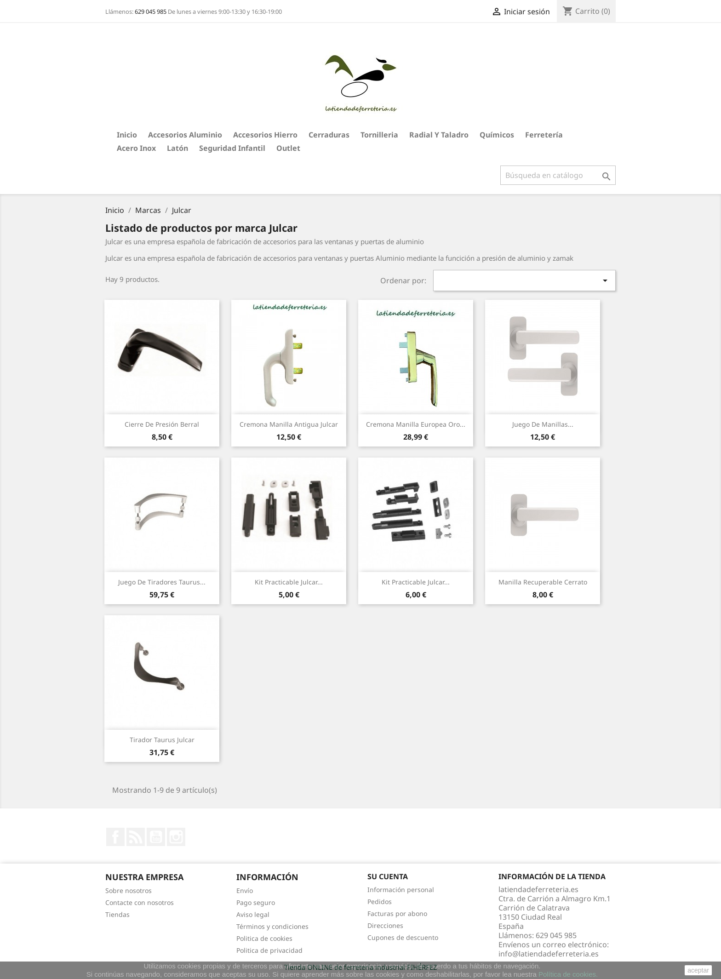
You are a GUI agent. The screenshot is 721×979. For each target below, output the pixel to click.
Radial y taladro (439, 135)
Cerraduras (329, 135)
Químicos (497, 135)
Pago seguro (255, 902)
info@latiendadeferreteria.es (548, 954)
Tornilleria (379, 135)
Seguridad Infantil (232, 148)
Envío (244, 890)
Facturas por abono (397, 913)
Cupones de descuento (402, 937)
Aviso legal (252, 914)
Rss (135, 837)
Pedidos (379, 901)
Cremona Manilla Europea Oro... (415, 424)
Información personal (400, 889)
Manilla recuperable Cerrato (542, 582)
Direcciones (385, 925)
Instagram (176, 837)
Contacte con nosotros (139, 902)
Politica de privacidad (269, 950)
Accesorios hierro (265, 135)
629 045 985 (150, 11)
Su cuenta (387, 876)
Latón (177, 148)
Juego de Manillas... (542, 424)
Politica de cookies (264, 938)
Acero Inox (136, 148)
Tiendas (117, 914)
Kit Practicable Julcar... (289, 582)
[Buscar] (558, 175)
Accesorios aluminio (185, 135)
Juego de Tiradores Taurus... (162, 582)
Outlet (288, 148)
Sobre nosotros (128, 890)
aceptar (698, 970)
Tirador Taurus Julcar (162, 739)
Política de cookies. (568, 974)
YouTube (156, 837)
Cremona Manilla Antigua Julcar (289, 424)
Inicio (127, 135)
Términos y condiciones (272, 926)
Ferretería (544, 135)
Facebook (115, 837)
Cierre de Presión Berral (162, 424)
